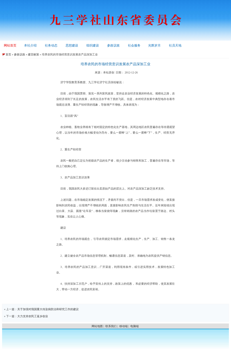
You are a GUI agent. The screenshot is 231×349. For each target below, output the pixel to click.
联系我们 (111, 326)
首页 (6, 54)
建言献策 (33, 54)
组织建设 (92, 45)
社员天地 (175, 45)
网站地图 (97, 326)
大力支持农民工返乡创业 (32, 316)
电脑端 (134, 326)
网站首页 (10, 45)
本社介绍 (30, 45)
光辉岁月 (154, 45)
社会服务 (134, 45)
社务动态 (51, 45)
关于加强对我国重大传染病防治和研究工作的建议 (48, 309)
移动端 (123, 326)
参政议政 (113, 45)
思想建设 (72, 45)
